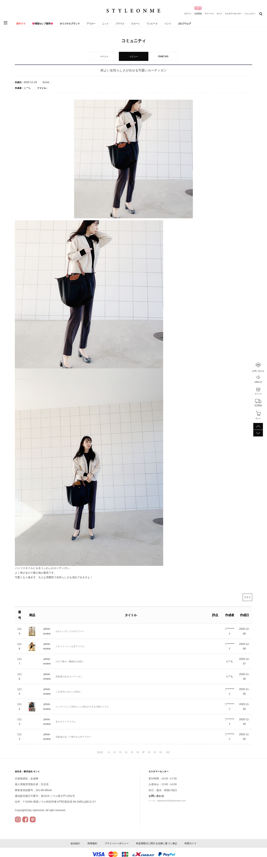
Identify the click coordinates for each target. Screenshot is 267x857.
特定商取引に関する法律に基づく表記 (156, 843)
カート (219, 13)
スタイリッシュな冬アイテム (70, 646)
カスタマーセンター (233, 13)
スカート (135, 23)
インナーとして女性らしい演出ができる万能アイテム (82, 706)
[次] (168, 752)
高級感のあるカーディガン (69, 676)
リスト (247, 597)
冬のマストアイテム (66, 721)
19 (155, 752)
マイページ (209, 13)
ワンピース (152, 23)
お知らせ (258, 382)
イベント (258, 394)
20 (160, 752)
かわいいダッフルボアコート (70, 631)
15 (132, 752)
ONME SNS (163, 56)
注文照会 (258, 405)
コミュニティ (250, 13)
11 (109, 752)
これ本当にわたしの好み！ (69, 691)
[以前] (100, 752)
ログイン (188, 13)
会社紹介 (75, 843)
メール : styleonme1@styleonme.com (167, 800)
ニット (105, 23)
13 (120, 752)
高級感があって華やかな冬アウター (73, 737)
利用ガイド (190, 843)
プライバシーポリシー (117, 843)
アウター (90, 23)
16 (137, 752)
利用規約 (92, 843)
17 (143, 752)
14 (126, 752)
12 (114, 752)
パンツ (167, 23)
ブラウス (119, 23)
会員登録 (198, 13)
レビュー (134, 56)
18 (149, 752)
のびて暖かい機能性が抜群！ (70, 661)
